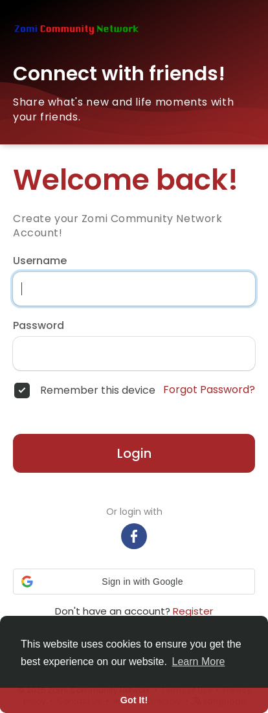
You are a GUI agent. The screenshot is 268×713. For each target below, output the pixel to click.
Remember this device (97, 390)
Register (193, 611)
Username (40, 261)
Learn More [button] (198, 661)
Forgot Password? (209, 390)
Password (38, 326)
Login (134, 453)
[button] (134, 581)
